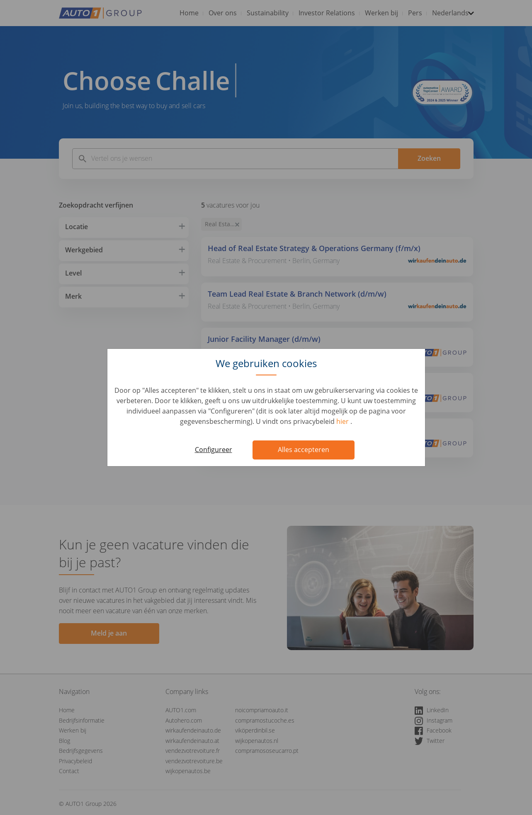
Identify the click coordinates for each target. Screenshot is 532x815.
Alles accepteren (303, 449)
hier (343, 421)
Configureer (213, 449)
